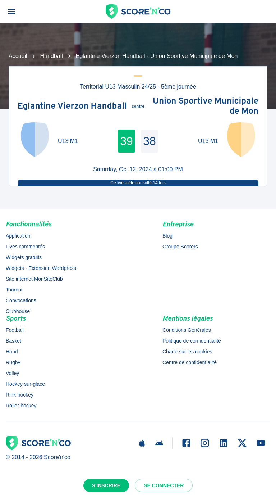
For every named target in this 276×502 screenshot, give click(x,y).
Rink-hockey (19, 395)
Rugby (13, 362)
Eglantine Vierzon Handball (72, 107)
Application (18, 236)
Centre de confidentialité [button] (189, 362)
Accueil (18, 56)
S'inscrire (106, 485)
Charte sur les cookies (187, 351)
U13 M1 (68, 141)
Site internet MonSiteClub (34, 279)
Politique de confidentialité (191, 341)
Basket (13, 341)
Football (15, 330)
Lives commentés (25, 246)
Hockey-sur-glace (25, 384)
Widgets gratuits (24, 257)
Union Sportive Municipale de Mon (205, 107)
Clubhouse (18, 311)
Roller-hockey (21, 405)
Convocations (21, 300)
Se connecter (164, 485)
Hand (12, 351)
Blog (167, 236)
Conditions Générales (186, 330)
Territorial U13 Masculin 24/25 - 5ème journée (138, 86)
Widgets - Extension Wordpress (41, 268)
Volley (12, 373)
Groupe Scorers (180, 246)
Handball (51, 56)
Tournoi (14, 290)
